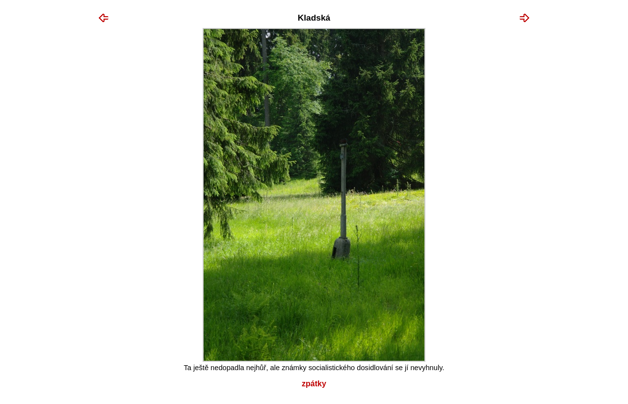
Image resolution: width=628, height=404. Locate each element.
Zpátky (314, 383)
